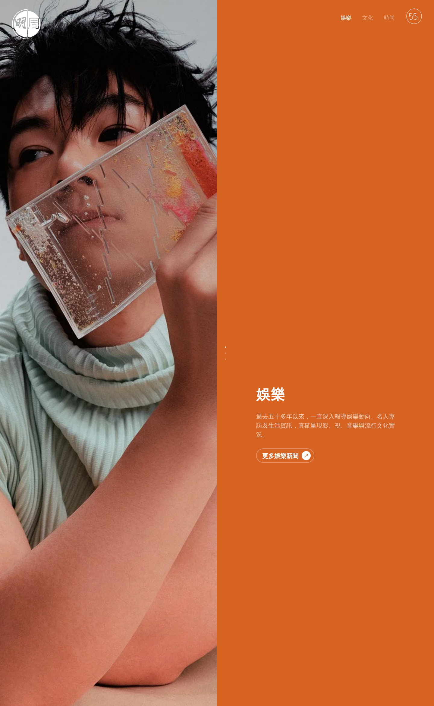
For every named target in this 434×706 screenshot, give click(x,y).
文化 (367, 17)
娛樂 (346, 17)
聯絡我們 (72, 672)
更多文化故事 (286, 419)
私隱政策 (98, 672)
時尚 (389, 17)
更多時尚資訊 (286, 636)
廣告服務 (150, 672)
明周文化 (46, 672)
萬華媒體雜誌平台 (184, 672)
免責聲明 (124, 672)
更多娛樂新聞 (286, 138)
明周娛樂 (20, 672)
